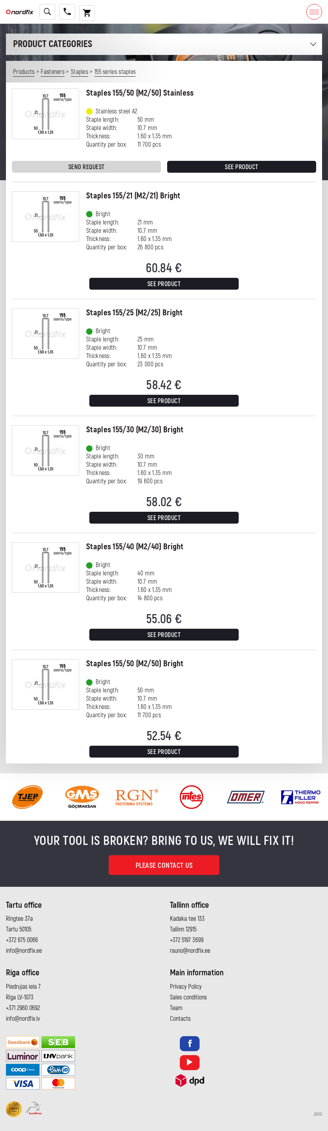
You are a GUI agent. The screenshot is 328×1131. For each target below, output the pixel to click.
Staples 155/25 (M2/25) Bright (134, 312)
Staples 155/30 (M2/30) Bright (135, 429)
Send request (86, 167)
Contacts (180, 1019)
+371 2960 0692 (23, 1008)
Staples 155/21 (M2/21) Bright (133, 195)
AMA (318, 1114)
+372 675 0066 (22, 940)
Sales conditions (188, 997)
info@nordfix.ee (24, 951)
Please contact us (164, 865)
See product (241, 167)
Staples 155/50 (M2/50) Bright (135, 663)
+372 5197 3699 (187, 940)
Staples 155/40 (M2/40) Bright (135, 546)
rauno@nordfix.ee (190, 951)
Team (176, 1008)
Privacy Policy (186, 987)
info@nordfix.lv (23, 1019)
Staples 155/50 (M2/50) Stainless (140, 93)
